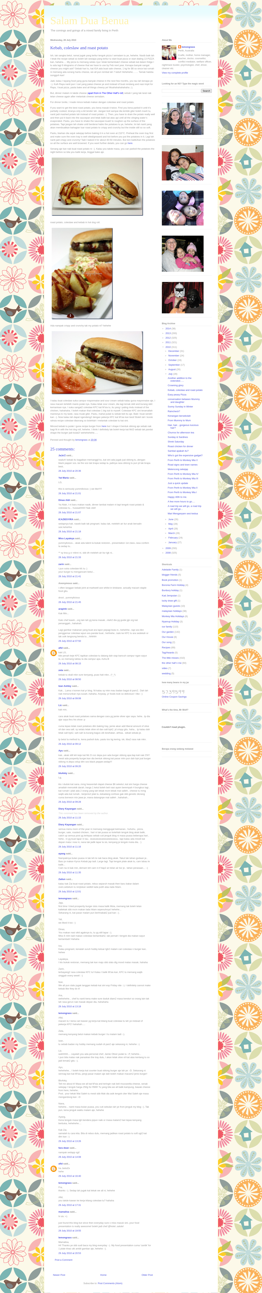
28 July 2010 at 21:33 (69, 557)
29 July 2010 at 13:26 (69, 1141)
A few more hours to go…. (181, 501)
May (170, 524)
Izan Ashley (64, 686)
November (174, 355)
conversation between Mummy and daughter (184, 400)
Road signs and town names (182, 464)
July (170, 374)
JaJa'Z (62, 455)
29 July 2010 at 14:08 (69, 1157)
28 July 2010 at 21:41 (69, 576)
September (174, 364)
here (130, 143)
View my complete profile (175, 72)
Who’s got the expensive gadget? (185, 455)
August (172, 369)
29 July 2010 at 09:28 (69, 801)
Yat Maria (63, 477)
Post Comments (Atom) (110, 1283)
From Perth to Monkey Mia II (182, 487)
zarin (61, 564)
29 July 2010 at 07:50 (69, 641)
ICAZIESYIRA (65, 519)
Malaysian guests (171, 606)
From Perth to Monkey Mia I (182, 492)
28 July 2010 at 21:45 (69, 602)
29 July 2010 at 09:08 (69, 698)
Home (103, 1275)
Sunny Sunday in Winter (180, 406)
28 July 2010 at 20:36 (69, 470)
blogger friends (169, 574)
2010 (168, 347)
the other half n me (171, 663)
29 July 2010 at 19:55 (69, 1230)
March (172, 533)
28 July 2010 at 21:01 (69, 493)
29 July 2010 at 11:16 (69, 846)
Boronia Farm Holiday (173, 585)
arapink (62, 608)
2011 (168, 342)
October (172, 360)
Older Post (147, 1275)
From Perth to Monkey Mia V (183, 460)
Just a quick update (178, 483)
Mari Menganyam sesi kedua (183, 513)
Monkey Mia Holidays (173, 616)
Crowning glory (175, 385)
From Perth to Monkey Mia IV (183, 474)
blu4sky (62, 773)
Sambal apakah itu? (178, 451)
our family (167, 626)
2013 (168, 333)
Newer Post (59, 1275)
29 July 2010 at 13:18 (69, 1006)
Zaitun (62, 879)
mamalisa (63, 1211)
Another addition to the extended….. (179, 379)
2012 (168, 337)
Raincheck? (174, 411)
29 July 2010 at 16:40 (69, 1176)
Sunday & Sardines (178, 437)
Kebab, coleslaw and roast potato (185, 390)
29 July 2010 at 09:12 (69, 744)
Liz (60, 705)
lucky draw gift (169, 600)
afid (60, 647)
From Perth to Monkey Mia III (183, 478)
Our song (166, 642)
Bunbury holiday (170, 590)
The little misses (170, 657)
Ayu (60, 750)
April (171, 528)
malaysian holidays (172, 611)
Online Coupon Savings (174, 696)
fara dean (63, 1147)
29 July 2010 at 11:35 (69, 872)
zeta (60, 670)
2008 (168, 552)
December (174, 351)
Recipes (166, 647)
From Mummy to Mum (179, 420)
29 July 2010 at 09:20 (69, 766)
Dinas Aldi (64, 500)
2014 (168, 328)
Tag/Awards (168, 652)
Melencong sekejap (178, 469)
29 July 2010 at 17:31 (69, 1205)
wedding (166, 673)
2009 (168, 548)
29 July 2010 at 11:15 (69, 817)
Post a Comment (63, 1260)
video (164, 668)
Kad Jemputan (169, 595)
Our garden (168, 632)
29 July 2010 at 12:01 (69, 891)
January (172, 542)
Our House (167, 637)
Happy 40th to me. (177, 497)
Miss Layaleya (66, 538)
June (171, 519)
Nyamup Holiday (170, 621)
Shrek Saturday (176, 441)
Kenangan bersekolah (179, 415)
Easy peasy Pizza (177, 394)
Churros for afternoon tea (181, 432)
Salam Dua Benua (89, 21)
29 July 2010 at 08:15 (69, 663)
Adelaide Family (170, 569)
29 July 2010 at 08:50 (69, 679)
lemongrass (65, 898)
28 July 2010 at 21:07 (69, 512)
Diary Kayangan (67, 808)
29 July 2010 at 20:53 (69, 1253)
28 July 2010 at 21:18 (69, 531)
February (173, 537)
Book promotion (170, 580)
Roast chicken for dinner (180, 446)
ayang (61, 853)
